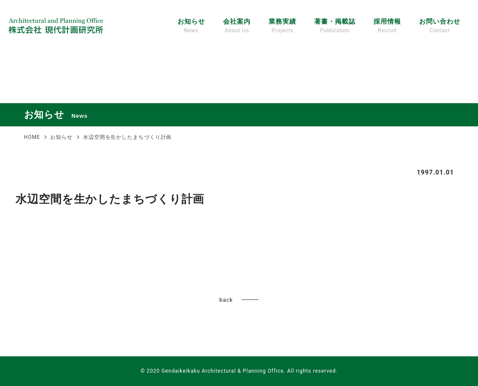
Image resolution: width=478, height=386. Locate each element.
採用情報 (387, 26)
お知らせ (191, 26)
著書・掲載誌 (334, 26)
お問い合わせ (439, 26)
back (226, 300)
